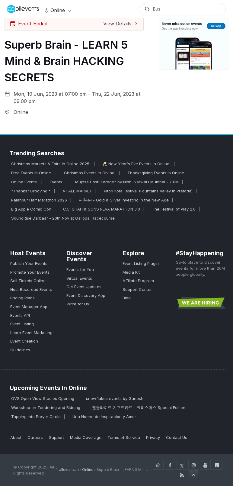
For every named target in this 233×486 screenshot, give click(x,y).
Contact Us (176, 437)
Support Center (137, 289)
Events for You (80, 269)
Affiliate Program (138, 280)
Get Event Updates (83, 286)
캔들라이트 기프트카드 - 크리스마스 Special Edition (138, 407)
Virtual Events (79, 278)
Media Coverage (85, 437)
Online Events (24, 181)
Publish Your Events (28, 263)
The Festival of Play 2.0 (174, 209)
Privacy (153, 437)
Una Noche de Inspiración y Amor (104, 416)
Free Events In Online (31, 172)
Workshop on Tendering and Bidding (45, 407)
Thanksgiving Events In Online (156, 172)
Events (56, 181)
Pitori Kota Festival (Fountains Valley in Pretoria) (148, 190)
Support (56, 437)
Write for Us (77, 303)
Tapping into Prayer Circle (36, 416)
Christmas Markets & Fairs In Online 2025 (51, 163)
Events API (20, 315)
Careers (35, 437)
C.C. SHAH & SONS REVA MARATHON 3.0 (101, 209)
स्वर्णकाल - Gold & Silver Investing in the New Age (124, 200)
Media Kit (131, 272)
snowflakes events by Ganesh (114, 398)
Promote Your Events (29, 272)
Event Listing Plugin (141, 263)
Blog (127, 297)
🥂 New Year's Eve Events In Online (136, 163)
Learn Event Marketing (31, 332)
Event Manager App (28, 306)
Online (57, 10)
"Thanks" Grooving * (31, 190)
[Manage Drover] (15, 7)
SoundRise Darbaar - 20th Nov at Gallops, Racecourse (63, 218)
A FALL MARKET (77, 190)
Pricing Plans (22, 297)
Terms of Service (123, 437)
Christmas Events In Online (90, 172)
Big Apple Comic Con (31, 209)
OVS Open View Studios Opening (42, 398)
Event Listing (22, 323)
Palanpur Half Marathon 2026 (39, 200)
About (15, 437)
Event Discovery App (85, 295)
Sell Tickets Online (28, 280)
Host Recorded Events (31, 289)
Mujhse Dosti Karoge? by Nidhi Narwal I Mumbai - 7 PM (127, 181)
